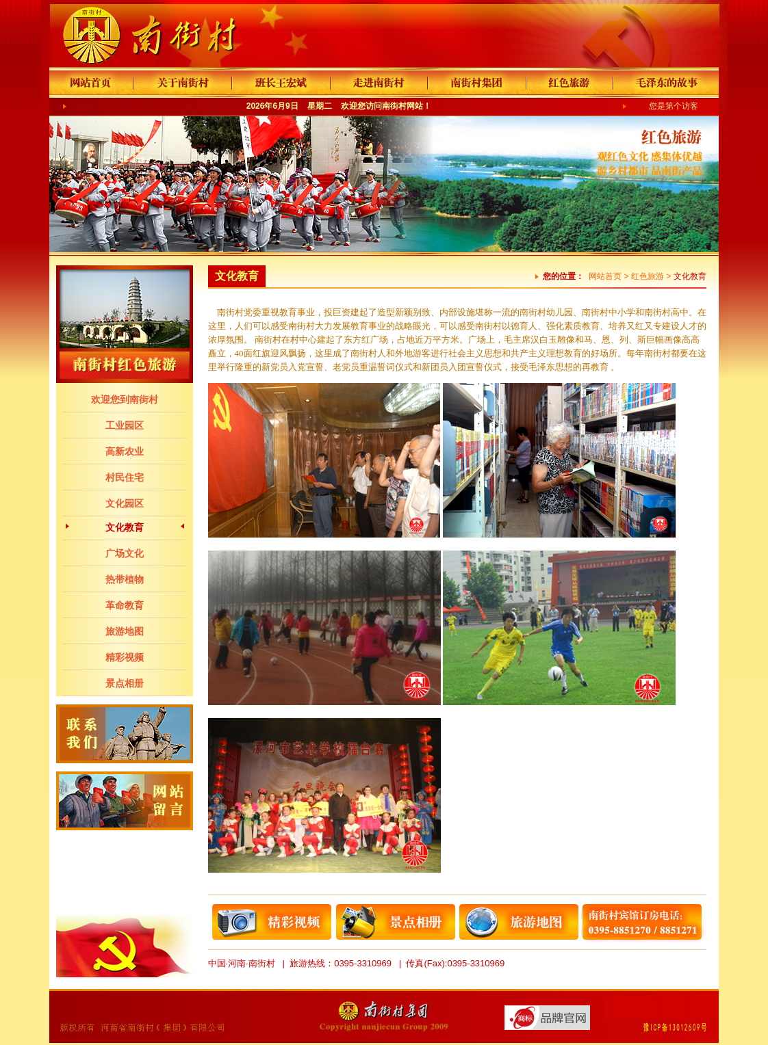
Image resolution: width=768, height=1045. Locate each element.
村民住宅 (124, 477)
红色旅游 (647, 276)
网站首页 (605, 276)
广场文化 (124, 553)
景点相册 (124, 683)
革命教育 (124, 605)
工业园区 (124, 425)
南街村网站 (402, 106)
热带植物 (124, 579)
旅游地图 (124, 631)
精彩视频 (124, 657)
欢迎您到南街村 (124, 399)
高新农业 (124, 451)
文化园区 (124, 503)
